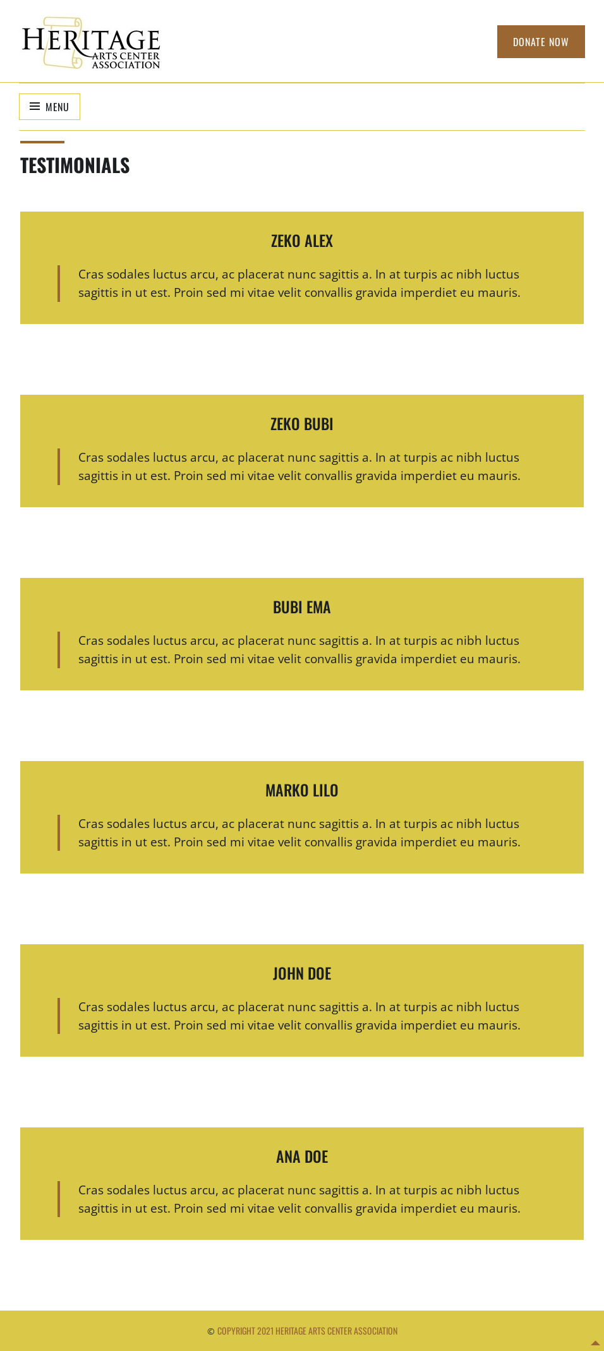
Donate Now (541, 41)
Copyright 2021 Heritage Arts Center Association (307, 1330)
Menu (57, 106)
